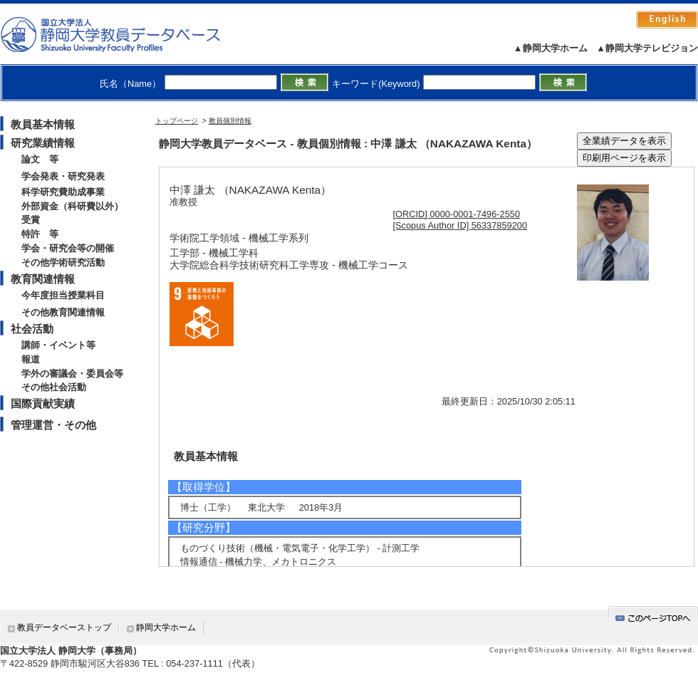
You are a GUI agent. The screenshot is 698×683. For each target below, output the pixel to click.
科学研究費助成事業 (63, 192)
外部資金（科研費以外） (72, 206)
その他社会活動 (53, 387)
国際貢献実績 (43, 403)
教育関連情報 (43, 279)
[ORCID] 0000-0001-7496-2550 (457, 214)
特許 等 (39, 234)
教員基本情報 (43, 124)
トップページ (176, 121)
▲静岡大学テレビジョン (647, 48)
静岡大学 (125, 34)
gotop (653, 615)
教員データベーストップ (64, 627)
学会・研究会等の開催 (67, 248)
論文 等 (39, 159)
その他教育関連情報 (63, 312)
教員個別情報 (230, 121)
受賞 (30, 219)
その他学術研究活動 (63, 262)
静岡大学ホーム (166, 627)
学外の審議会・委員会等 (72, 373)
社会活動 (32, 329)
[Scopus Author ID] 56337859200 (460, 225)
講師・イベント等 (58, 345)
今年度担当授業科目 (63, 295)
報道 (30, 359)
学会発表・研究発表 (63, 176)
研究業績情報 (43, 143)
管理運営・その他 (53, 425)
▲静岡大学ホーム (551, 48)
